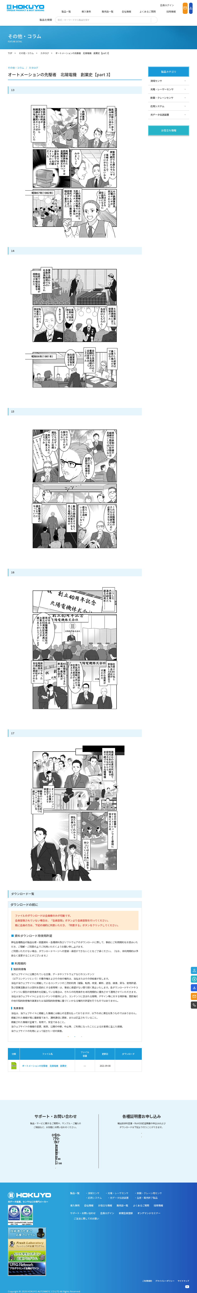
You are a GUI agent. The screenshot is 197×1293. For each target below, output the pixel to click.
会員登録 (44, 1040)
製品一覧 (65, 11)
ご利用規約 (147, 1278)
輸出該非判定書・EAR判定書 (141, 1145)
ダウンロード (128, 1072)
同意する (74, 1040)
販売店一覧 (97, 11)
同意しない (105, 1040)
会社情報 (114, 11)
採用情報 (151, 11)
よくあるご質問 (133, 11)
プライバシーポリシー (164, 1278)
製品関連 (155, 139)
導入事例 (81, 11)
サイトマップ (183, 1278)
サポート (155, 156)
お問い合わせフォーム (55, 1157)
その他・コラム (158, 148)
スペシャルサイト (159, 165)
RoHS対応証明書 (141, 1157)
